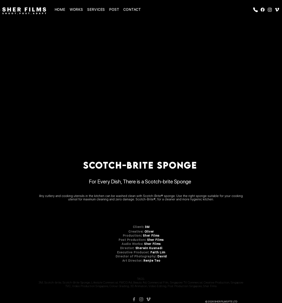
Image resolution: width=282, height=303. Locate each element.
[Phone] (255, 9)
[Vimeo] (277, 9)
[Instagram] (269, 9)
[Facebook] (262, 9)
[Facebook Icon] (134, 299)
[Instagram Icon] (141, 299)
